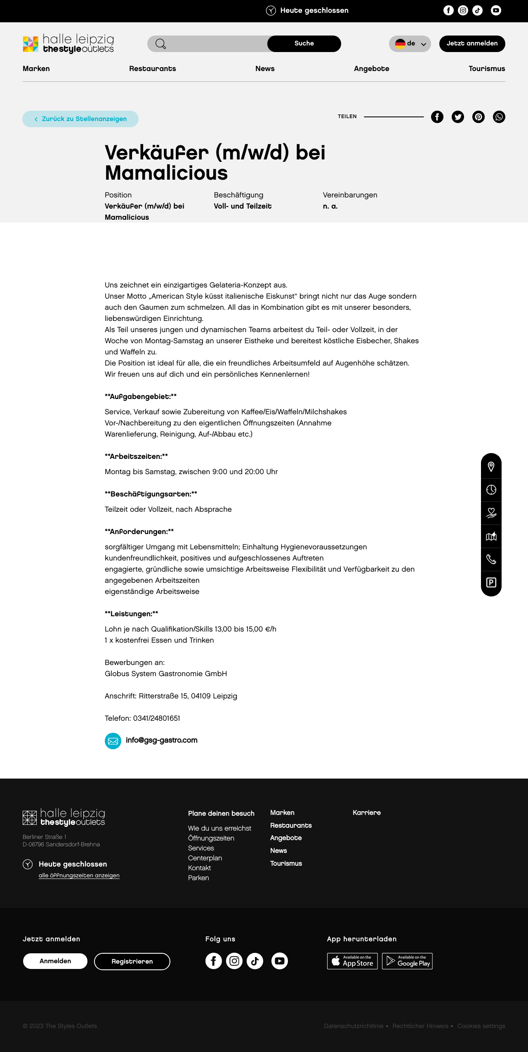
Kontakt (199, 868)
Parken (198, 878)
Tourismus (487, 69)
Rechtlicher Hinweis (420, 1026)
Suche (304, 43)
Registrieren (132, 962)
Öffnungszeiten (211, 839)
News (265, 69)
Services (201, 848)
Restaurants (152, 69)
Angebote (371, 69)
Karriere (367, 813)
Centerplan (205, 858)
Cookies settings (481, 1026)
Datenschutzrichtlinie (354, 1026)
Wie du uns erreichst (219, 829)
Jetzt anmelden (472, 43)
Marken (36, 69)
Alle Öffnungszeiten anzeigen (79, 876)
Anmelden (55, 961)
